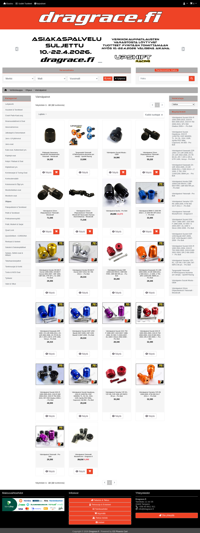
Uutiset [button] (100, 522)
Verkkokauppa (16, 90)
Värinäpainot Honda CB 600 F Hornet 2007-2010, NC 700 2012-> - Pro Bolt (83, 272)
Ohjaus (28, 90)
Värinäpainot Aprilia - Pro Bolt (116, 211)
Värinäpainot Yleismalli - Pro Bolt (50, 455)
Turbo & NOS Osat (12, 272)
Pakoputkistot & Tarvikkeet (15, 207)
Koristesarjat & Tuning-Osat (16, 173)
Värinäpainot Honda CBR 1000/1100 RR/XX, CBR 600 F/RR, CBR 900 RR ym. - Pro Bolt (116, 273)
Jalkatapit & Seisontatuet (15, 133)
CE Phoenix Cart (120, 531)
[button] (185, 3)
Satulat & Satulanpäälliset (15, 247)
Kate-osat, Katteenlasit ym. (16, 150)
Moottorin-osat (11, 196)
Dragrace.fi (94, 531)
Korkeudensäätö (11, 179)
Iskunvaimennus (11, 127)
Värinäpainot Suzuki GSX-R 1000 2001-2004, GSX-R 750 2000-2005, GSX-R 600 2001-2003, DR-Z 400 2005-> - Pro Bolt (150, 335)
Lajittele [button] (41, 114)
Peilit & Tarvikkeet (12, 213)
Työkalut (8, 278)
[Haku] (164, 78)
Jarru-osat (9, 144)
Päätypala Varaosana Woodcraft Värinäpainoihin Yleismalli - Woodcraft (49, 154)
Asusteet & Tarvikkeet (14, 110)
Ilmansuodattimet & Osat (15, 121)
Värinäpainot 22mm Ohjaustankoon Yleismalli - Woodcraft (150, 154)
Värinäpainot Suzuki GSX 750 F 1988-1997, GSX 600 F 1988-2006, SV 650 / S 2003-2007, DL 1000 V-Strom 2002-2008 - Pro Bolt (116, 335)
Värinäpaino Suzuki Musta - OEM (117, 153)
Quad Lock (9, 230)
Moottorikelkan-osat (13, 190)
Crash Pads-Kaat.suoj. (14, 116)
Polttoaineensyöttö (12, 219)
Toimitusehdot (99, 509)
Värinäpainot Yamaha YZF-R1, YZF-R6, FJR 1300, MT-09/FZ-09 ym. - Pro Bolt (117, 394)
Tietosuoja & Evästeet (100, 504)
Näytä (46, 172)
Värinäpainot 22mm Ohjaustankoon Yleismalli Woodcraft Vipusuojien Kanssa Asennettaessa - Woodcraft (83, 214)
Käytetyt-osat (10, 156)
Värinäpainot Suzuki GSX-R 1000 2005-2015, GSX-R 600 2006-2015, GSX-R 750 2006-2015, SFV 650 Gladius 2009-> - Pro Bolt (50, 396)
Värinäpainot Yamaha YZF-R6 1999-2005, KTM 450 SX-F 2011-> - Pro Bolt (150, 394)
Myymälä (100, 513)
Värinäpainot (40, 90)
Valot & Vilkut (10, 284)
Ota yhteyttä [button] (166, 515)
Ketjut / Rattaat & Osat (14, 161)
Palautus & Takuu (100, 500)
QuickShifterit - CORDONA (16, 236)
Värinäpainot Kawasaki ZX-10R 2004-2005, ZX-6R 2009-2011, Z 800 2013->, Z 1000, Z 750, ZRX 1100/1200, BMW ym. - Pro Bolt (150, 274)
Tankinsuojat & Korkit (13, 267)
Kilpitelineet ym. (11, 167)
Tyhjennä (120, 78)
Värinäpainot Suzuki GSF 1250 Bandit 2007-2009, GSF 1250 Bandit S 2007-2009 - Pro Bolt (83, 333)
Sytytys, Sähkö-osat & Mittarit (14, 254)
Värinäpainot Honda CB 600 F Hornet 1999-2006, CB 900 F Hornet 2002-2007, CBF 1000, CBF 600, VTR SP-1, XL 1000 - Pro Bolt (50, 274)
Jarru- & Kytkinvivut (13, 139)
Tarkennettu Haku (166, 70)
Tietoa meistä (100, 518)
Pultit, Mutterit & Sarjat (14, 224)
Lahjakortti (9, 104)
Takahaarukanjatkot (13, 261)
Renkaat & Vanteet (12, 242)
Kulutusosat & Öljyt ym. (14, 184)
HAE (108, 78)
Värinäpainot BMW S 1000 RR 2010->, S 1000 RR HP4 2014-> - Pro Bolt (150, 213)
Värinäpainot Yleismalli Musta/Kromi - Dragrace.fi (83, 455)
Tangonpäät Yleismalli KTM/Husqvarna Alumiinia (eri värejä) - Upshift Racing (83, 154)
